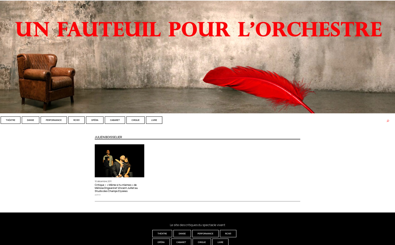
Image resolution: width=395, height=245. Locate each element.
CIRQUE (136, 120)
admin (98, 194)
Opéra (94, 120)
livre (154, 120)
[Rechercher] (388, 120)
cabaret (115, 120)
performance (54, 120)
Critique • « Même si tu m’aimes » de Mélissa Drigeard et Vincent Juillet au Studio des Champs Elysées (116, 188)
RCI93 (76, 120)
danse (30, 120)
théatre (10, 120)
